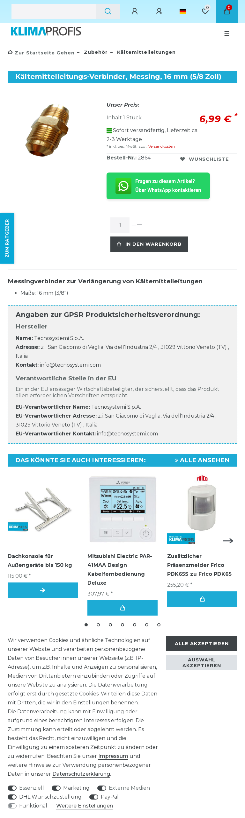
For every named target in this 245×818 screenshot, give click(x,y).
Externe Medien (129, 788)
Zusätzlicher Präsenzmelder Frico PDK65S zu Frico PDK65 (199, 565)
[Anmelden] (135, 11)
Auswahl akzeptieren (201, 662)
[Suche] (108, 11)
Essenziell (31, 788)
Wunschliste (204, 159)
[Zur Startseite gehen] (41, 53)
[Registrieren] (160, 11)
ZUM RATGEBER (7, 238)
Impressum (113, 756)
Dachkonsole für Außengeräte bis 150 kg (40, 560)
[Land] (183, 11)
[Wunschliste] (205, 11)
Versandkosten (161, 146)
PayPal (110, 797)
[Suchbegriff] (53, 11)
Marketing (76, 788)
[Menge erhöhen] (134, 225)
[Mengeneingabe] (120, 225)
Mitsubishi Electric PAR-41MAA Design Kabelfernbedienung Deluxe (119, 569)
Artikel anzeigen (42, 590)
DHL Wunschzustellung (50, 797)
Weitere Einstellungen (84, 806)
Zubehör (95, 52)
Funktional (33, 806)
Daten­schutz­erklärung (81, 774)
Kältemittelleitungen (145, 52)
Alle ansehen (202, 460)
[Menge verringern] (139, 225)
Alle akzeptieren (202, 643)
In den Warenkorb (149, 244)
